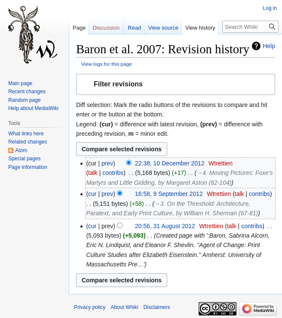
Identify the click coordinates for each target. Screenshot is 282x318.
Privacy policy (89, 307)
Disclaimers (156, 307)
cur (92, 193)
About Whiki (124, 307)
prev (107, 163)
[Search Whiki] (250, 27)
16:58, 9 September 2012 (169, 193)
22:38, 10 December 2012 (170, 163)
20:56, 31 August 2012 (165, 226)
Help (269, 46)
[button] (175, 84)
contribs (112, 172)
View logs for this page (106, 64)
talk (93, 172)
